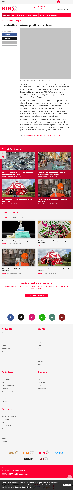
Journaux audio (6, 348)
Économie (4, 342)
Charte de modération (7, 435)
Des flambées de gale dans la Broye (15, 241)
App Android (62, 317)
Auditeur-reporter (63, 1)
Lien (5, 42)
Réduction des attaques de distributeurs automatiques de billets (17, 173)
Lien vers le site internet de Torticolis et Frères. (41, 135)
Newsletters (42, 317)
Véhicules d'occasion (43, 376)
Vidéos (35, 15)
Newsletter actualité (7, 358)
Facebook (10, 317)
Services (42, 15)
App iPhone (52, 317)
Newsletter (5, 441)
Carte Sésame (5, 419)
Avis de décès (41, 398)
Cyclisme (40, 345)
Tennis (39, 354)
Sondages (4, 398)
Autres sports (41, 361)
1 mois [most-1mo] (22, 217)
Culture (4, 345)
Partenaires (5, 428)
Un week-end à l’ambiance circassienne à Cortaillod (17, 200)
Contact (4, 438)
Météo (39, 385)
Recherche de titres (7, 382)
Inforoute (40, 391)
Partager (6, 34)
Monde (4, 339)
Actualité (6, 15)
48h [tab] (6, 217)
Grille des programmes (8, 385)
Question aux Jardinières (8, 391)
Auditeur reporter (6, 354)
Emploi (39, 395)
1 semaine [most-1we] (14, 217)
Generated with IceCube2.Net (20, 474)
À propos (4, 413)
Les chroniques (6, 379)
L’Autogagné (5, 395)
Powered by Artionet (7, 474)
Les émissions (5, 376)
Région (18, 21)
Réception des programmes (9, 416)
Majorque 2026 (52, 15)
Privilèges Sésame (42, 382)
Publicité (4, 422)
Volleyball (40, 342)
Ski (38, 348)
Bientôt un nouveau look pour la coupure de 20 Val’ (53, 242)
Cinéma (40, 379)
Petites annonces (42, 388)
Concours (4, 401)
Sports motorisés (42, 358)
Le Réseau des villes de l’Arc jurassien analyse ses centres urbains (52, 173)
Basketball (40, 339)
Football (40, 332)
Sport (13, 15)
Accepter (67, 485)
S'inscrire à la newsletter (36, 295)
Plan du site (22, 470)
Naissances (5, 388)
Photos (28, 15)
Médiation (4, 431)
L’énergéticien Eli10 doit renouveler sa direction (52, 200)
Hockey (39, 336)
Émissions (20, 15)
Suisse (3, 336)
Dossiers (4, 351)
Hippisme (40, 351)
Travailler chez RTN (7, 425)
